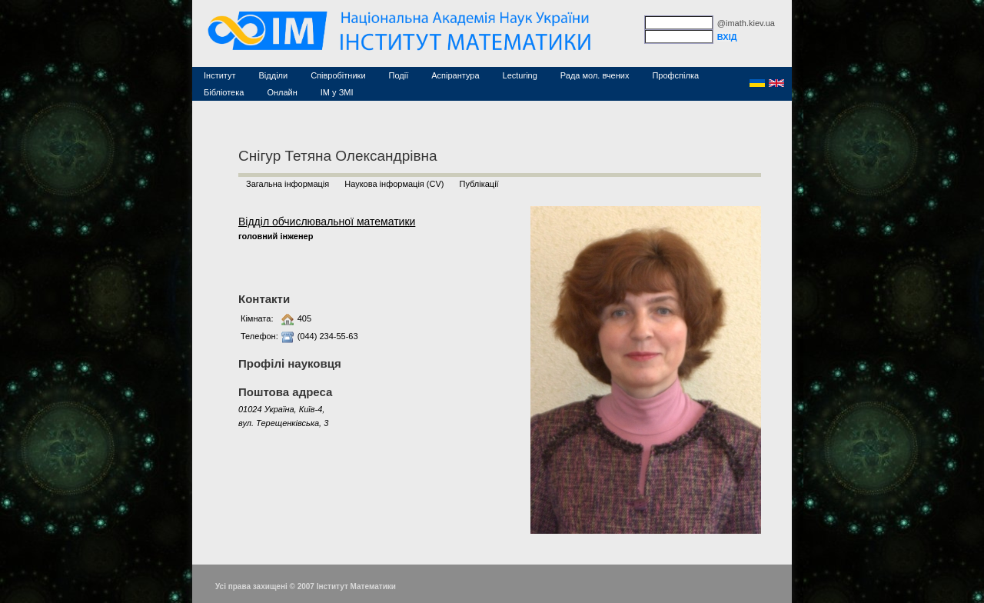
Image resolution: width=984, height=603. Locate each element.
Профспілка (675, 75)
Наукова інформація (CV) (394, 183)
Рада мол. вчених (595, 75)
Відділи (273, 75)
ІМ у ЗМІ (337, 92)
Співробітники (338, 75)
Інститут (220, 75)
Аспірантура (455, 75)
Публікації (478, 183)
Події (399, 75)
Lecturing (520, 75)
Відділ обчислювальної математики (326, 221)
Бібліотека (224, 92)
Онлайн (282, 92)
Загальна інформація (287, 183)
